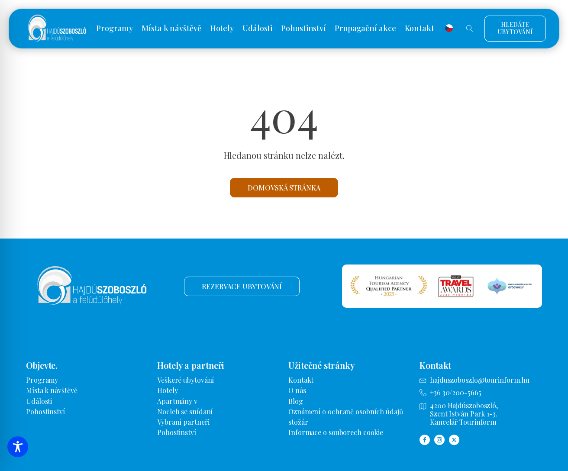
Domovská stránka (284, 187)
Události (257, 28)
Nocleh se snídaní (185, 411)
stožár (298, 422)
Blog (295, 401)
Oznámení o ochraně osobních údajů (345, 411)
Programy (114, 28)
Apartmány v (177, 401)
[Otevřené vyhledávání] (470, 28)
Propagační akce (365, 28)
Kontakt (419, 28)
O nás (297, 390)
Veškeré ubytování (185, 380)
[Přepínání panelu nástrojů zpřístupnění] (17, 447)
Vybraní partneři (183, 422)
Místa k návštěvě (171, 28)
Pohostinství (303, 28)
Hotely (222, 28)
